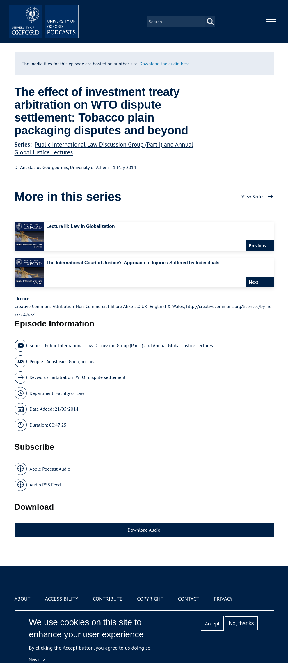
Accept (212, 623)
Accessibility (61, 598)
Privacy (223, 598)
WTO (80, 377)
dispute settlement (106, 377)
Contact (188, 598)
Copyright (150, 598)
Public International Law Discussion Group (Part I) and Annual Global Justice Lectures (129, 345)
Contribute (107, 598)
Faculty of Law (70, 393)
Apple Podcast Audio (50, 469)
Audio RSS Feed (45, 485)
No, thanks (241, 623)
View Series (252, 196)
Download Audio (144, 530)
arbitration (62, 377)
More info (37, 659)
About (23, 598)
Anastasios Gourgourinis (70, 361)
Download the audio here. (165, 63)
